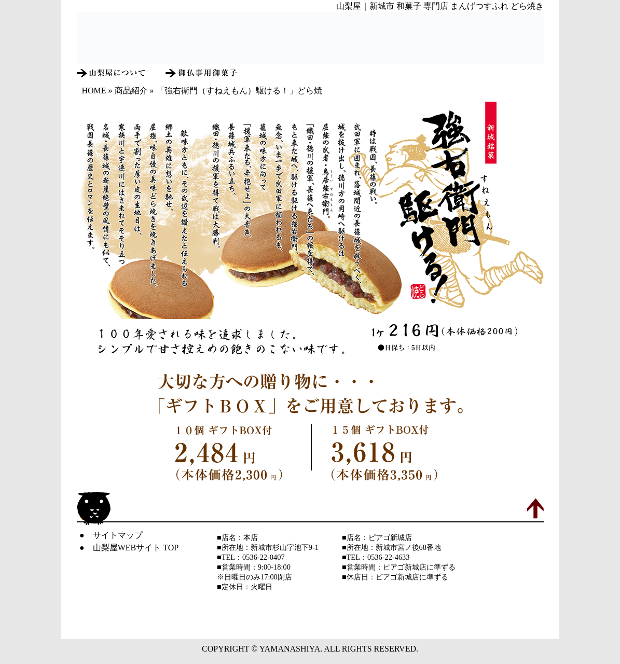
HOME (94, 90)
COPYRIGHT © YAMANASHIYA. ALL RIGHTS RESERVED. (310, 648)
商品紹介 (131, 90)
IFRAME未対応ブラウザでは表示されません (310, 38)
